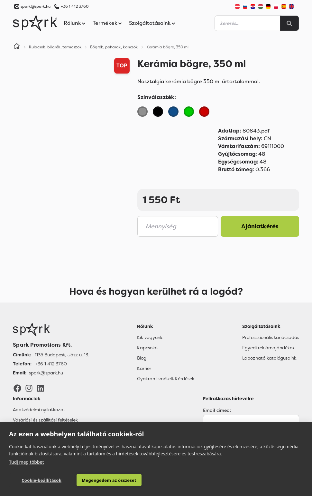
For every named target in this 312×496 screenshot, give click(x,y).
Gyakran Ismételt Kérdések (165, 379)
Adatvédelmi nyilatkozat (39, 409)
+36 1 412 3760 (74, 6)
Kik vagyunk (149, 337)
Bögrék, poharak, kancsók (114, 47)
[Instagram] (28, 388)
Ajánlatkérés (260, 226)
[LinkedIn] (40, 388)
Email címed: (217, 410)
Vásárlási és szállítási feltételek (45, 420)
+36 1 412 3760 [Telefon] (51, 364)
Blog (141, 358)
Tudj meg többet (26, 462)
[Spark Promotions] (35, 23)
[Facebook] (17, 388)
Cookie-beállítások (38, 480)
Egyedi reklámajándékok (268, 348)
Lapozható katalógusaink (269, 358)
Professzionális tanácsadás (270, 337)
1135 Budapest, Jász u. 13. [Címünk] (62, 355)
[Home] (17, 47)
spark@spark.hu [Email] (46, 373)
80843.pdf (244, 130)
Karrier (144, 368)
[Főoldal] (51, 329)
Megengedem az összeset (99, 480)
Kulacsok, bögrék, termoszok (55, 47)
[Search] (289, 23)
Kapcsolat (147, 348)
